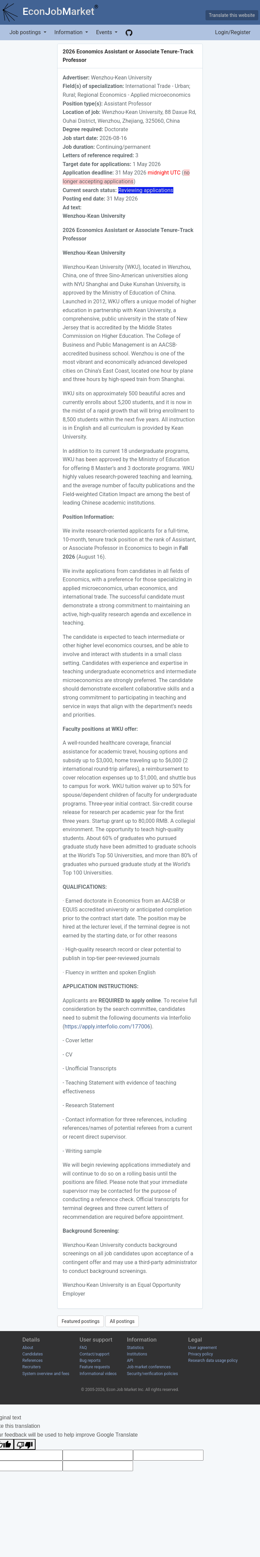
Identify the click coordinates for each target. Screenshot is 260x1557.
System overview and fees (45, 1373)
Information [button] (69, 32)
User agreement (202, 1347)
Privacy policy (200, 1354)
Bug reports (90, 1360)
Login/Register (233, 32)
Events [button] (104, 32)
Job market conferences (149, 1367)
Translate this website (232, 15)
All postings (122, 1321)
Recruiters (31, 1367)
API (130, 1360)
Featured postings (81, 1321)
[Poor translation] (25, 1444)
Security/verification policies (152, 1373)
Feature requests (95, 1367)
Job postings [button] (25, 32)
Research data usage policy (213, 1360)
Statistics (135, 1347)
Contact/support (94, 1354)
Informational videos (98, 1373)
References (32, 1360)
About (27, 1347)
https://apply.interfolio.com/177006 (107, 1026)
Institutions (137, 1354)
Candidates (32, 1354)
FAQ (83, 1347)
